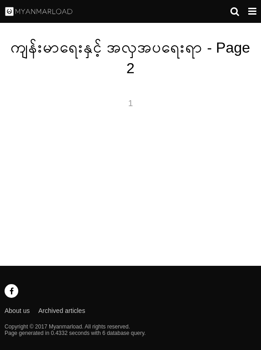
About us (17, 310)
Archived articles (61, 310)
